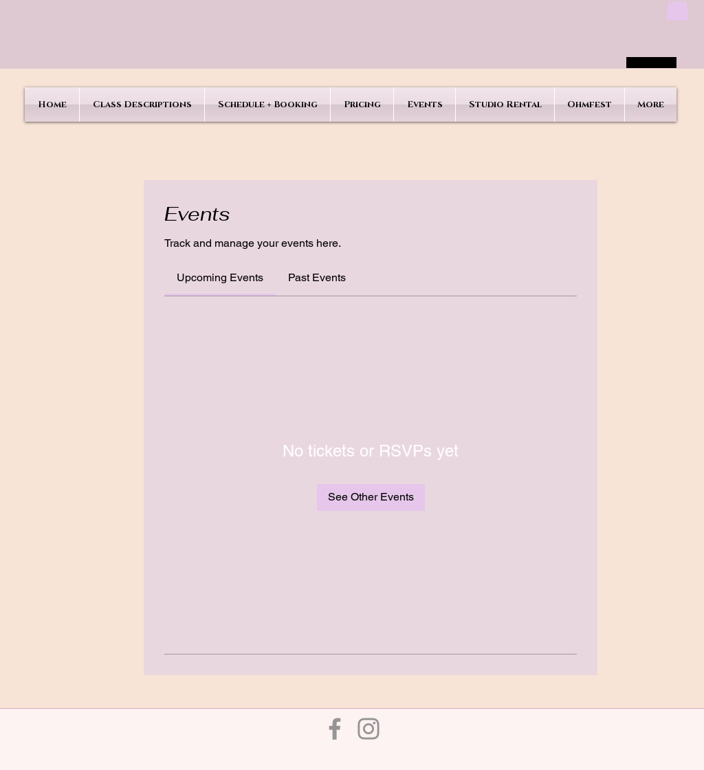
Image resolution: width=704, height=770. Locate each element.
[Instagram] (368, 728)
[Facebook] (334, 728)
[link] (220, 277)
